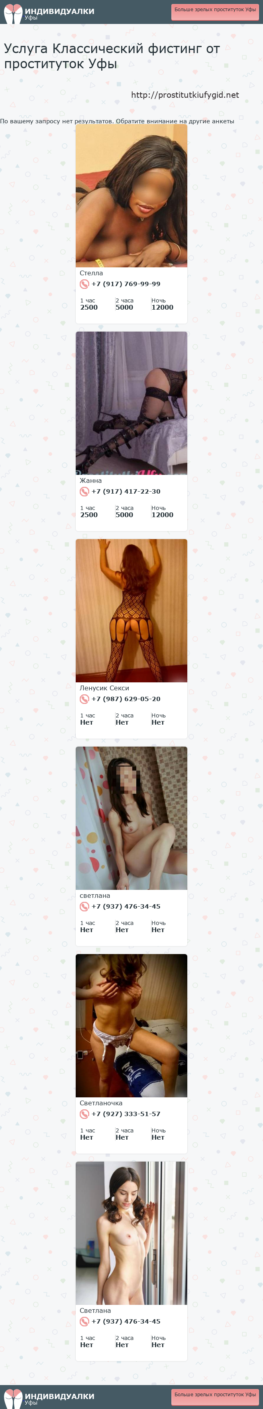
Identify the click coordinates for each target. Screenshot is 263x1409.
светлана (95, 895)
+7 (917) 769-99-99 (120, 284)
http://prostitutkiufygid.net (185, 94)
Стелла (91, 273)
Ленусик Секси (104, 688)
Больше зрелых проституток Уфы (215, 9)
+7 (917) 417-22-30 (120, 491)
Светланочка (101, 1103)
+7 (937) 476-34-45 (120, 906)
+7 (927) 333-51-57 (120, 1114)
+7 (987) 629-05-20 (120, 699)
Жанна (91, 480)
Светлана (95, 1310)
